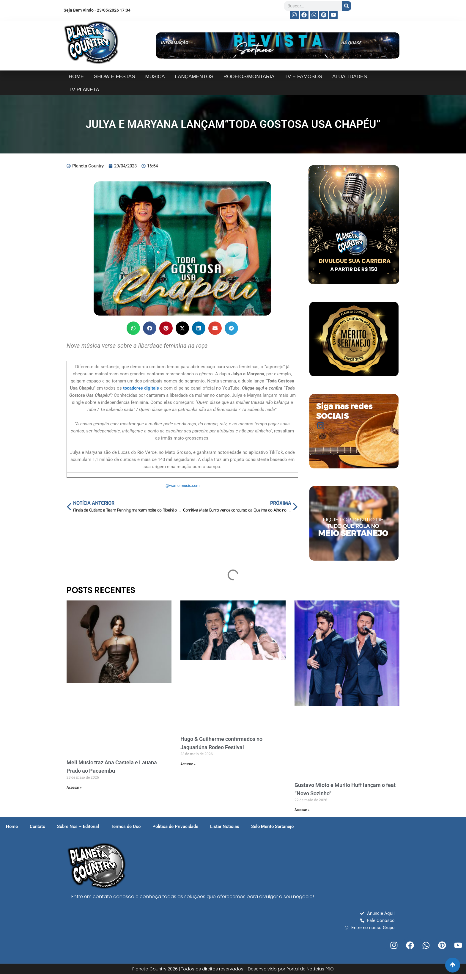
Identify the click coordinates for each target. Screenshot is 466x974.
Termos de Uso (126, 826)
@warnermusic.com (182, 485)
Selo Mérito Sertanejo (272, 826)
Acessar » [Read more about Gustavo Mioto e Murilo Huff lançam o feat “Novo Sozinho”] (302, 810)
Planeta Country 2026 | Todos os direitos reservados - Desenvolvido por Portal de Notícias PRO (233, 969)
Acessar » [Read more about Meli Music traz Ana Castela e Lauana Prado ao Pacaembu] (74, 787)
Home (12, 826)
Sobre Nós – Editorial (78, 826)
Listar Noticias (224, 826)
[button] (133, 328)
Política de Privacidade (175, 826)
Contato (37, 826)
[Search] (346, 6)
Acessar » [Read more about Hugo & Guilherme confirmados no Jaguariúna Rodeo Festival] (188, 764)
